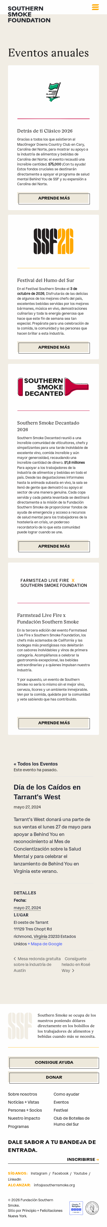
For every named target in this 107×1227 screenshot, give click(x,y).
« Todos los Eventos (36, 764)
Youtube (81, 1173)
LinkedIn (14, 1179)
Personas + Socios (25, 1110)
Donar (54, 1078)
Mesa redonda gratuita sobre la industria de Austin (37, 964)
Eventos (61, 1102)
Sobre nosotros (22, 1094)
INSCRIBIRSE (81, 1160)
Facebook (61, 1173)
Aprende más (54, 198)
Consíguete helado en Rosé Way (76, 964)
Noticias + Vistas (23, 1102)
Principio (29, 1211)
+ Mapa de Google (45, 944)
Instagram (39, 1173)
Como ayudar (66, 1094)
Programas (18, 1126)
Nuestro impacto (24, 1118)
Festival (61, 1110)
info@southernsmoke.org (54, 1185)
